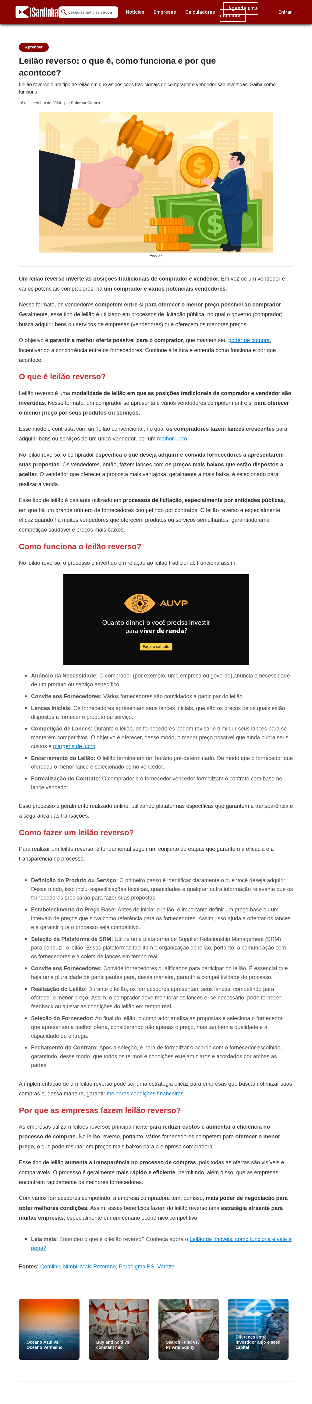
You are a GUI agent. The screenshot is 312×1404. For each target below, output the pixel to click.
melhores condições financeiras (145, 1093)
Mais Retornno (98, 1266)
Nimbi (70, 1266)
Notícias (135, 12)
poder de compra (249, 340)
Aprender (34, 47)
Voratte (166, 1266)
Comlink (50, 1266)
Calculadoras (200, 12)
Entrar (285, 12)
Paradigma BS (136, 1266)
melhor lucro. (173, 438)
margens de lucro (74, 746)
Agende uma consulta (239, 12)
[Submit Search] (64, 12)
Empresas (165, 12)
